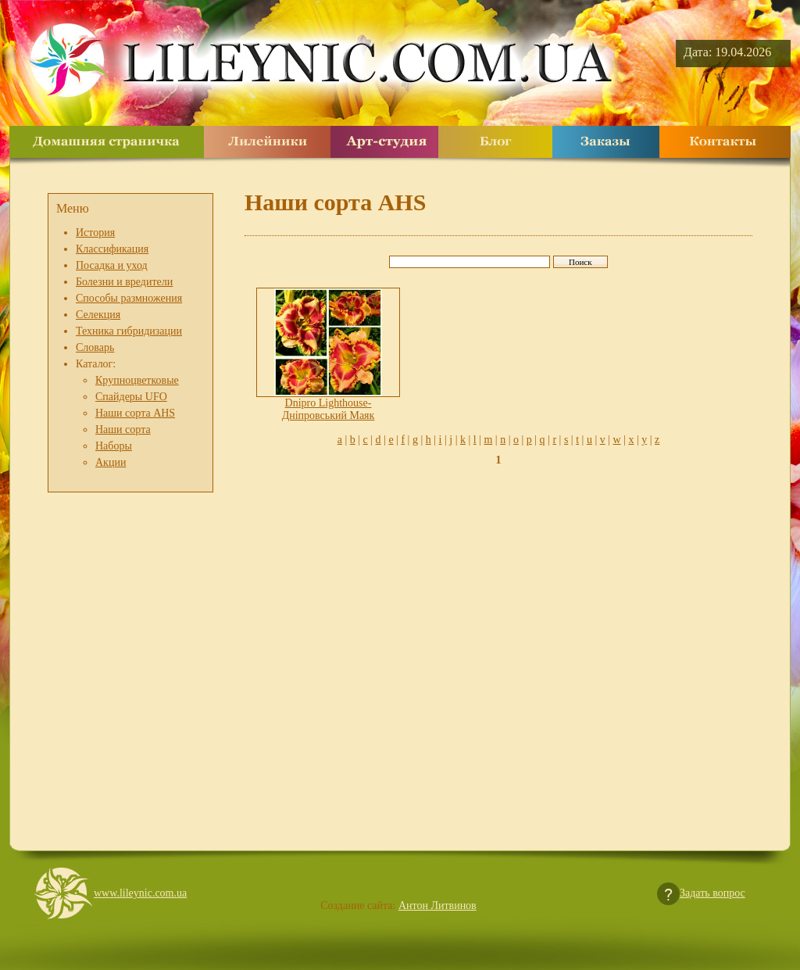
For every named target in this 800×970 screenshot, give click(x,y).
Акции (110, 462)
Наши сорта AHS (135, 413)
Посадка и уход (112, 265)
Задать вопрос (712, 893)
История (95, 232)
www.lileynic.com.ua (140, 893)
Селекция (98, 314)
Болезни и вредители (124, 282)
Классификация (112, 249)
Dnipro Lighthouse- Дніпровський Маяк (328, 409)
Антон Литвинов (437, 905)
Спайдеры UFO (131, 397)
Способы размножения (129, 298)
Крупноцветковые (137, 380)
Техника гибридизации (129, 331)
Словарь (95, 347)
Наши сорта (123, 429)
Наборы (113, 446)
